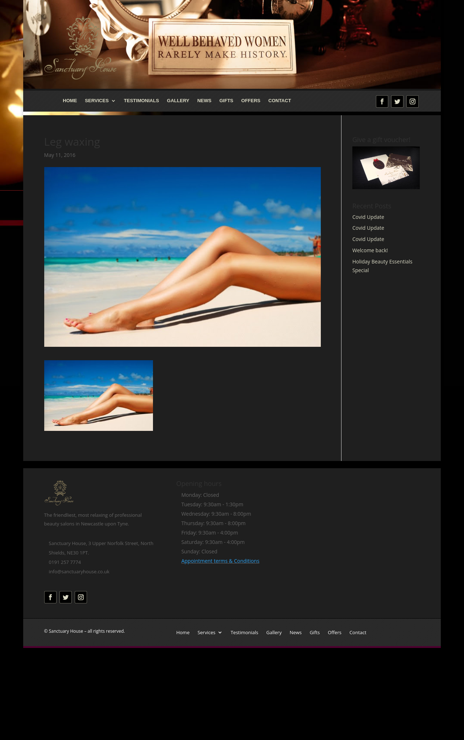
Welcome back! (370, 250)
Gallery (178, 100)
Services (97, 100)
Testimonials (141, 100)
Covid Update (368, 216)
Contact (279, 100)
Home (70, 100)
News (204, 100)
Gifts (226, 100)
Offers (251, 100)
